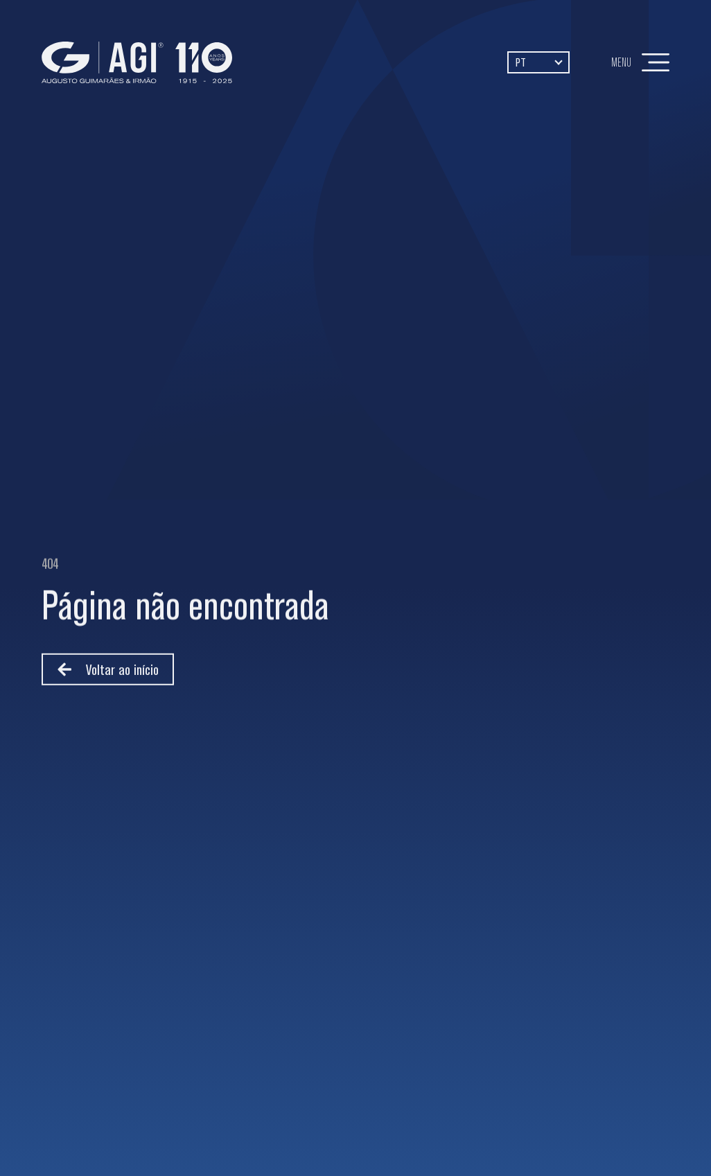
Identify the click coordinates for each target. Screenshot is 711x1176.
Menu (621, 62)
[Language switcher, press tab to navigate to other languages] (538, 62)
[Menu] (655, 62)
